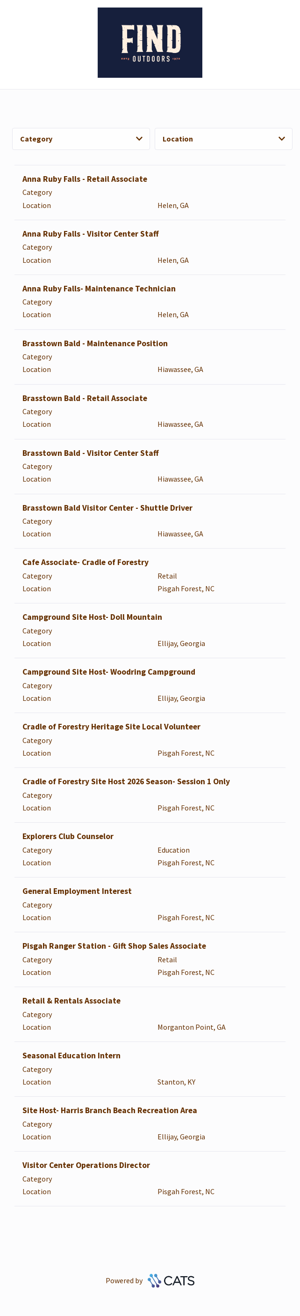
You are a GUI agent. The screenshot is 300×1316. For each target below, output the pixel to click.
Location (224, 138)
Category (81, 138)
